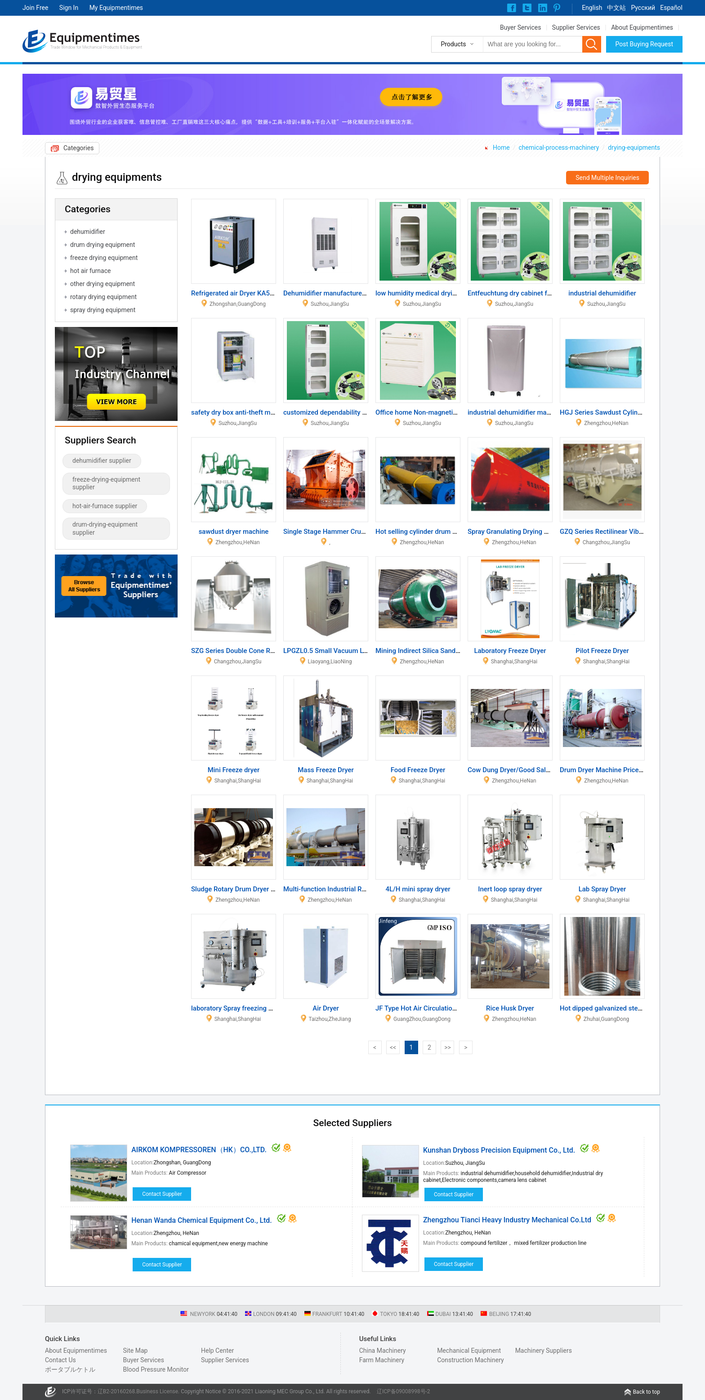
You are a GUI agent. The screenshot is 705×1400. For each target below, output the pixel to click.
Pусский (643, 7)
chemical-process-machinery (558, 147)
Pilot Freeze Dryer (602, 651)
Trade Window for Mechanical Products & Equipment (96, 47)
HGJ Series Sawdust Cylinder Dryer (612, 412)
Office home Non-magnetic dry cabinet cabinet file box (457, 412)
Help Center (217, 1350)
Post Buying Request (645, 44)
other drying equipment (102, 283)
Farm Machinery (382, 1360)
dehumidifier (87, 231)
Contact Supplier (162, 1194)
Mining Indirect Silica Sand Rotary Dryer (435, 651)
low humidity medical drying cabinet (429, 293)
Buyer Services (520, 27)
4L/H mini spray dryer (417, 889)
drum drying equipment (102, 244)
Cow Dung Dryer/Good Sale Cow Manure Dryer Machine (551, 770)
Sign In (68, 7)
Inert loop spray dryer (510, 889)
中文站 (616, 7)
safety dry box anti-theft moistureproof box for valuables (276, 412)
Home (501, 147)
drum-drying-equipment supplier (105, 528)
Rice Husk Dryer (510, 1008)
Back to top (646, 1392)
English (592, 7)
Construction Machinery (470, 1360)
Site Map (135, 1350)
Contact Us (60, 1360)
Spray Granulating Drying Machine (519, 532)
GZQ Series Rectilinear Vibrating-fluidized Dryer (631, 532)
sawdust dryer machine (234, 532)
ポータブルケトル (70, 1369)
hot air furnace (90, 270)
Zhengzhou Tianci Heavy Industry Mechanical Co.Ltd (507, 1220)
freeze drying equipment (104, 257)
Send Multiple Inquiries (607, 177)
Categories (78, 148)
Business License (157, 1391)
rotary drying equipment (103, 296)
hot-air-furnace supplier (104, 506)
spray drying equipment (102, 309)
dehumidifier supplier (101, 460)
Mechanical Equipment (469, 1350)
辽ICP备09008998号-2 (403, 1391)
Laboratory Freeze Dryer (510, 651)
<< (393, 1047)
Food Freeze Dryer (418, 770)
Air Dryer (325, 1008)
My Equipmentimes (116, 7)
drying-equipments (634, 147)
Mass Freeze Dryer (326, 770)
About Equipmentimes (642, 27)
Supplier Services (576, 27)
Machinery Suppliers (543, 1350)
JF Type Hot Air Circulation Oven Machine (437, 1008)
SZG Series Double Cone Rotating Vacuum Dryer (263, 651)
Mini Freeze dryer (234, 770)
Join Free (35, 7)
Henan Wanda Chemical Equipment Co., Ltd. (201, 1220)
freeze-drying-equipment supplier (106, 483)
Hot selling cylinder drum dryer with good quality (448, 532)
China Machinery (382, 1350)
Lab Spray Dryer (602, 889)
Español (671, 7)
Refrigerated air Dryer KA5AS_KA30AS (248, 293)
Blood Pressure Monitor (156, 1369)
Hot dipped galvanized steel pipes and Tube (625, 1008)
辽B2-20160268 (116, 1391)
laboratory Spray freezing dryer (237, 1008)
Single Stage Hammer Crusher (328, 532)
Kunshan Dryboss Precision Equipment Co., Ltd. (499, 1150)
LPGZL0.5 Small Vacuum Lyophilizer (337, 651)
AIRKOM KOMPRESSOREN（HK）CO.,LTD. (199, 1149)
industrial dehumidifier (602, 293)
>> (447, 1047)
